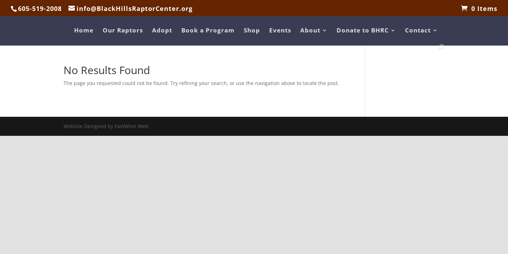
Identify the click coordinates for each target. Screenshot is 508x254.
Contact (418, 31)
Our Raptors (123, 31)
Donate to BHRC (363, 31)
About (310, 31)
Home (83, 31)
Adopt (162, 31)
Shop (252, 31)
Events (280, 31)
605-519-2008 (40, 8)
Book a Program (208, 31)
